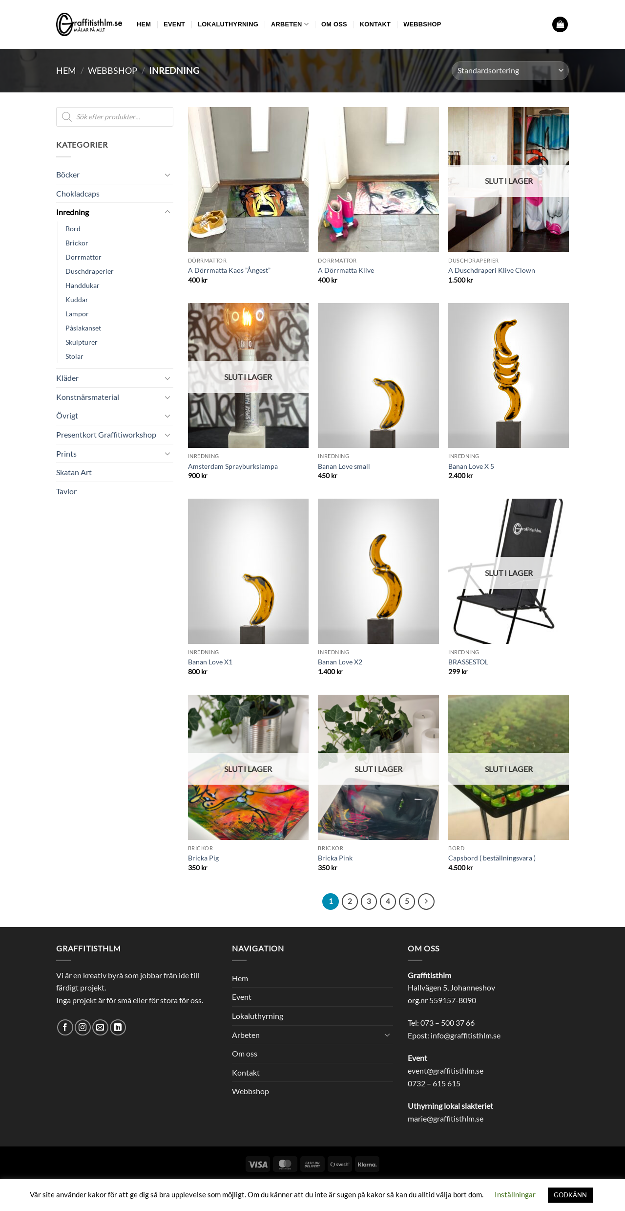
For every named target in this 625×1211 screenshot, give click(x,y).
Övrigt (67, 415)
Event (174, 24)
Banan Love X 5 (471, 466)
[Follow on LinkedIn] (118, 1027)
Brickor (76, 243)
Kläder (67, 377)
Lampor (77, 313)
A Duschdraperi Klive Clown (491, 270)
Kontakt (375, 24)
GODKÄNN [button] (570, 1195)
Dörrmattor (83, 257)
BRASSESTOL (468, 662)
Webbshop (422, 24)
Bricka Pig (203, 858)
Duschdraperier (89, 271)
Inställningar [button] (515, 1194)
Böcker (68, 174)
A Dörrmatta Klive (346, 270)
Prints (66, 453)
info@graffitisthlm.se (465, 1035)
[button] (560, 25)
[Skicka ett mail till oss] (100, 1027)
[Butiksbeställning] (510, 70)
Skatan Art (74, 472)
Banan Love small (344, 466)
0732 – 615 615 (434, 1083)
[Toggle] (167, 174)
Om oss (334, 24)
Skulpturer (81, 342)
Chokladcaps (78, 193)
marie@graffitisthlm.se (445, 1118)
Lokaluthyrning (228, 24)
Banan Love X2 (340, 662)
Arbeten (290, 24)
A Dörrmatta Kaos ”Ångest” (229, 270)
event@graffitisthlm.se (445, 1070)
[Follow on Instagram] (83, 1027)
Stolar (74, 356)
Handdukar (82, 285)
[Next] (426, 901)
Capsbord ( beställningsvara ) (492, 858)
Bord (73, 228)
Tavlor (66, 491)
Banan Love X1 (210, 662)
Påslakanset (83, 328)
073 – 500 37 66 (447, 1022)
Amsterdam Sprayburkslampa (233, 466)
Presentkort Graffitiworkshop (106, 434)
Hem (144, 24)
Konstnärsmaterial (87, 396)
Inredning (72, 212)
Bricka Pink (335, 858)
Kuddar (76, 299)
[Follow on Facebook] (65, 1027)
